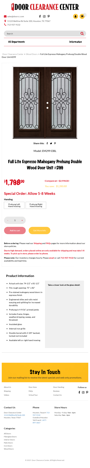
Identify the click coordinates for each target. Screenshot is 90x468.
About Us (7, 387)
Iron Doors (8, 446)
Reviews (56, 391)
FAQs (48, 243)
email (51, 258)
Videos (6, 395)
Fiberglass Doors (10, 437)
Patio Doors (8, 443)
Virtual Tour (33, 395)
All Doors (7, 433)
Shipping (38, 243)
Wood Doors (9, 449)
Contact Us (57, 395)
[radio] (14, 205)
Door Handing (58, 387)
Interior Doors (9, 440)
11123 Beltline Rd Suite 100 (14, 415)
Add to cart (15, 230)
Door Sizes (33, 387)
